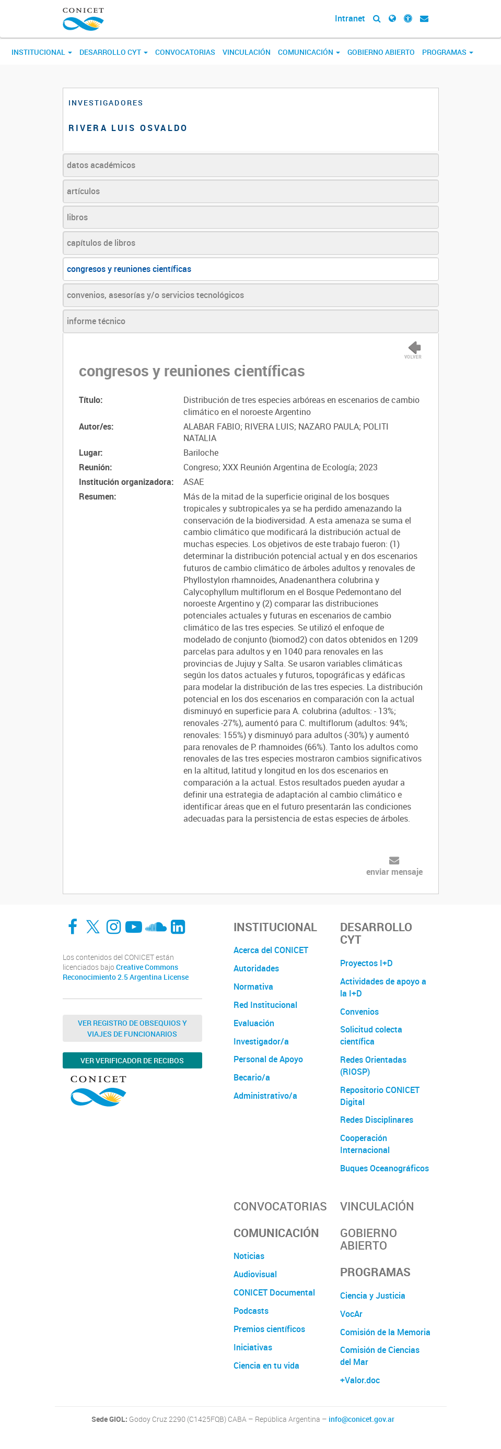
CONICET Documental (274, 1292)
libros (77, 217)
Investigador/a (261, 1041)
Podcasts (251, 1310)
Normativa (253, 986)
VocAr (351, 1314)
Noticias (249, 1256)
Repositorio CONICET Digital (380, 1096)
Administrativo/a (265, 1095)
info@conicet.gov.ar (361, 1419)
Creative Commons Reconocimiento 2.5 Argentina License (126, 972)
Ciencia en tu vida (266, 1365)
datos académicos (101, 165)
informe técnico (96, 321)
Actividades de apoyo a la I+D (383, 987)
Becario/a (252, 1077)
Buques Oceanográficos (384, 1168)
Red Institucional (265, 1005)
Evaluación (254, 1023)
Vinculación (247, 52)
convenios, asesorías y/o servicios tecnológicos (155, 295)
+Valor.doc (360, 1380)
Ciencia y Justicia (372, 1295)
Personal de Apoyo (268, 1059)
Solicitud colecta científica (371, 1035)
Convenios (359, 1011)
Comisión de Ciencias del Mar (380, 1356)
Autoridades (256, 968)
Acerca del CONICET (271, 950)
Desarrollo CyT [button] (113, 52)
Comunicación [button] (309, 52)
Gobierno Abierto (381, 52)
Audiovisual (255, 1274)
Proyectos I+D (366, 963)
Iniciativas (253, 1347)
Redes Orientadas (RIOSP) (373, 1065)
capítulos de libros (101, 242)
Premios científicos (269, 1329)
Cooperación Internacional (365, 1144)
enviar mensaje (394, 871)
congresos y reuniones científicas (129, 269)
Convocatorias (185, 52)
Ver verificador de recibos (132, 1060)
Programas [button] (447, 52)
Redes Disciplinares (376, 1119)
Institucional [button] (41, 52)
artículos (83, 191)
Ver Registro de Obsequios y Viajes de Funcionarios (132, 1028)
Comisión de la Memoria (385, 1332)
